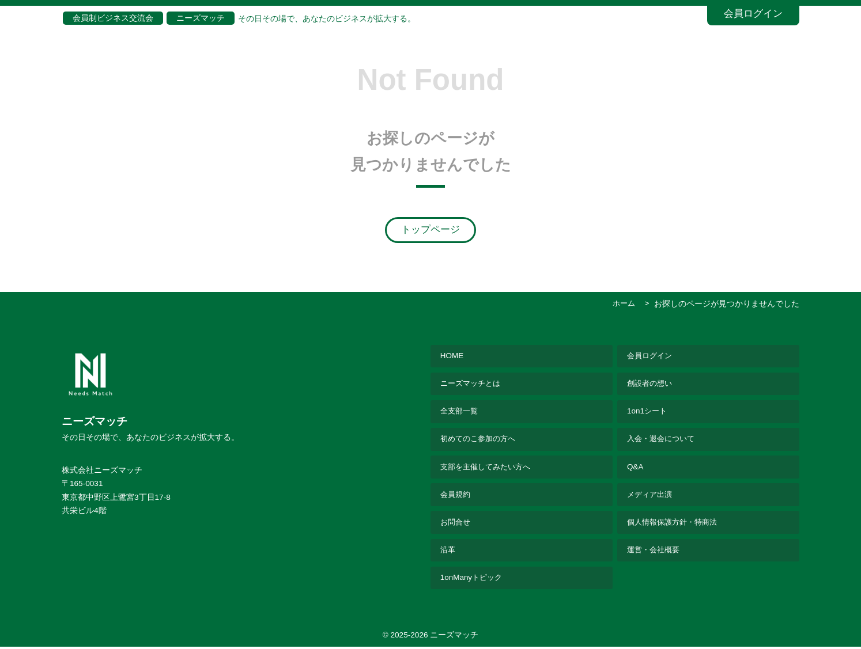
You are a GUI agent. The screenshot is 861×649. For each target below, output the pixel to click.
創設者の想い (651, 383)
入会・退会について (663, 440)
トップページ (430, 229)
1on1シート (648, 412)
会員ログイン (753, 13)
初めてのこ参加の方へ (480, 440)
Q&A (635, 468)
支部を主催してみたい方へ (488, 468)
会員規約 (456, 496)
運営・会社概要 (655, 552)
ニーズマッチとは (472, 383)
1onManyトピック (472, 580)
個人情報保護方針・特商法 (675, 523)
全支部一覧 (460, 412)
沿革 (448, 552)
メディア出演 (651, 496)
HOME (452, 356)
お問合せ (456, 523)
